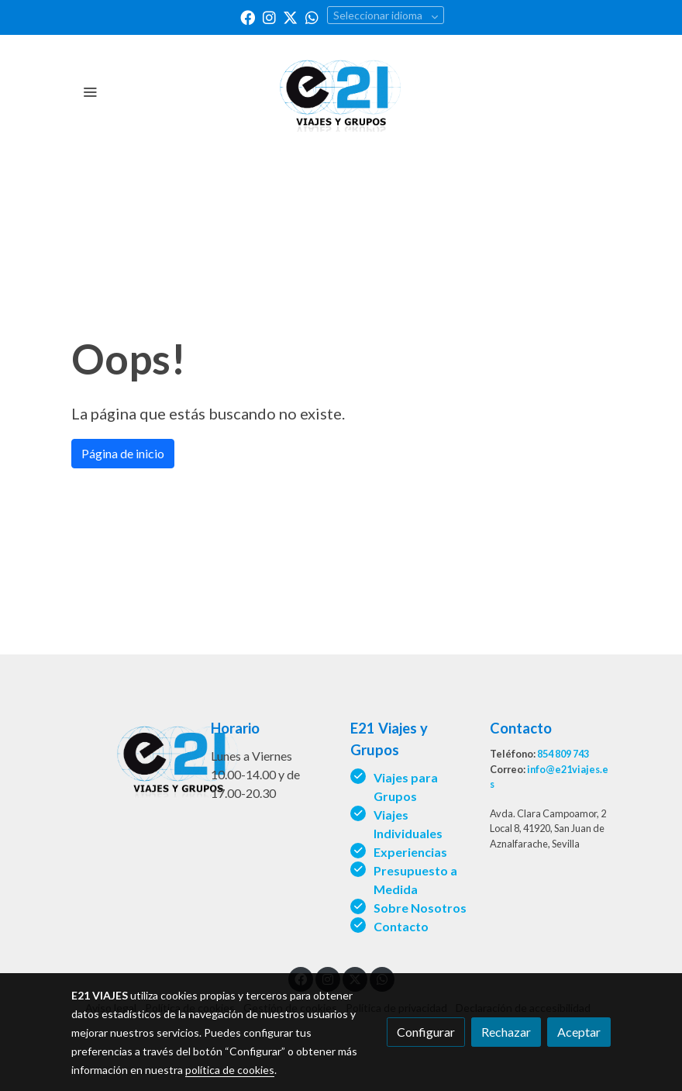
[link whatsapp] (312, 16)
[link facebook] (247, 16)
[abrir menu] (89, 91)
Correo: (508, 769)
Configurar (426, 1031)
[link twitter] (290, 16)
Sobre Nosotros (421, 907)
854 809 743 (563, 753)
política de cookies (229, 1069)
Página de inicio (122, 453)
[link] (341, 91)
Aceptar (579, 1031)
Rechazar (506, 1031)
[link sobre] (132, 757)
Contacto (401, 926)
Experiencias (410, 851)
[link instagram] (269, 16)
